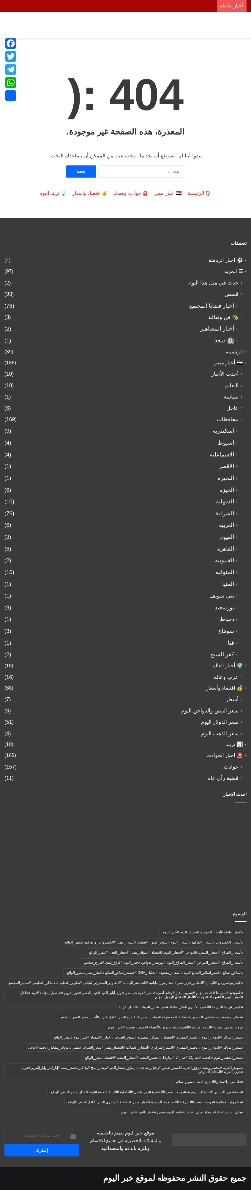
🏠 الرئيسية (199, 193)
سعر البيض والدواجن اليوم (210, 711)
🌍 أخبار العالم (227, 666)
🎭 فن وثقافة (223, 317)
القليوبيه (224, 560)
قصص (232, 294)
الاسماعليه (222, 454)
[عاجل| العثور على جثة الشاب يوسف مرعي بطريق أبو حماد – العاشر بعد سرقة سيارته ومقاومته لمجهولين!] (207, 830)
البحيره (226, 478)
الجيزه (227, 490)
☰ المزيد (233, 271)
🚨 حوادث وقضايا (130, 193)
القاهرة (225, 549)
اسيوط (226, 443)
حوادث (231, 767)
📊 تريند (234, 744)
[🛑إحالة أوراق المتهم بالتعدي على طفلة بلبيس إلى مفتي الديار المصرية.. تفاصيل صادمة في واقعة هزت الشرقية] (207, 877)
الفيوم (227, 537)
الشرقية (224, 513)
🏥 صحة (224, 340)
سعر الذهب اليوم (220, 734)
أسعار (232, 699)
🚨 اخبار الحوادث (224, 755)
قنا (231, 643)
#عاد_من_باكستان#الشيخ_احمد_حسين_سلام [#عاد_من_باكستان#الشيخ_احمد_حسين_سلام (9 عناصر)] (209, 1082)
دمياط (227, 619)
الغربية (226, 525)
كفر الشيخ (222, 654)
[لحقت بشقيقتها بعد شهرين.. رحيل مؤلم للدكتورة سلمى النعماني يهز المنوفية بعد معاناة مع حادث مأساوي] (43, 830)
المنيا (228, 584)
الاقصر (226, 466)
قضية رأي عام (223, 778)
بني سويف (221, 595)
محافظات (228, 419)
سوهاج (226, 631)
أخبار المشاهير (217, 328)
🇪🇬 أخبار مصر (168, 193)
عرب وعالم (226, 677)
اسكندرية (223, 431)
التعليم (232, 385)
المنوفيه (224, 572)
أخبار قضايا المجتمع (211, 306)
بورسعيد (224, 607)
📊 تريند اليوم (53, 193)
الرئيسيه (234, 352)
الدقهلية (225, 501)
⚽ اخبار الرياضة (226, 260)
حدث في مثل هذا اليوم (213, 283)
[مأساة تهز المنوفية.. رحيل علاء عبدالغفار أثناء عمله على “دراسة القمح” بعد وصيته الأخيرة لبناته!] (125, 830)
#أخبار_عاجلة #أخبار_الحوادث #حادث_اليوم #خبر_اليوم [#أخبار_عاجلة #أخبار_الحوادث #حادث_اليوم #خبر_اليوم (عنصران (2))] (202, 932)
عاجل (232, 408)
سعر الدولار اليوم (220, 722)
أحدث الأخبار (225, 374)
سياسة (231, 397)
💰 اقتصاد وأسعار (90, 193)
